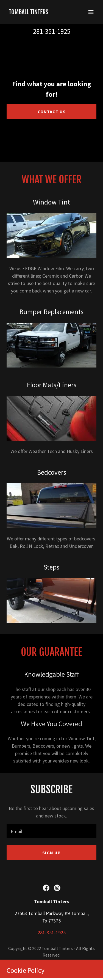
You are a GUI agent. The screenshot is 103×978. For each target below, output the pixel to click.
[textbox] (51, 831)
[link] (28, 12)
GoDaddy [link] (47, 963)
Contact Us (52, 111)
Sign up (51, 852)
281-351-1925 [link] (51, 31)
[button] (90, 12)
